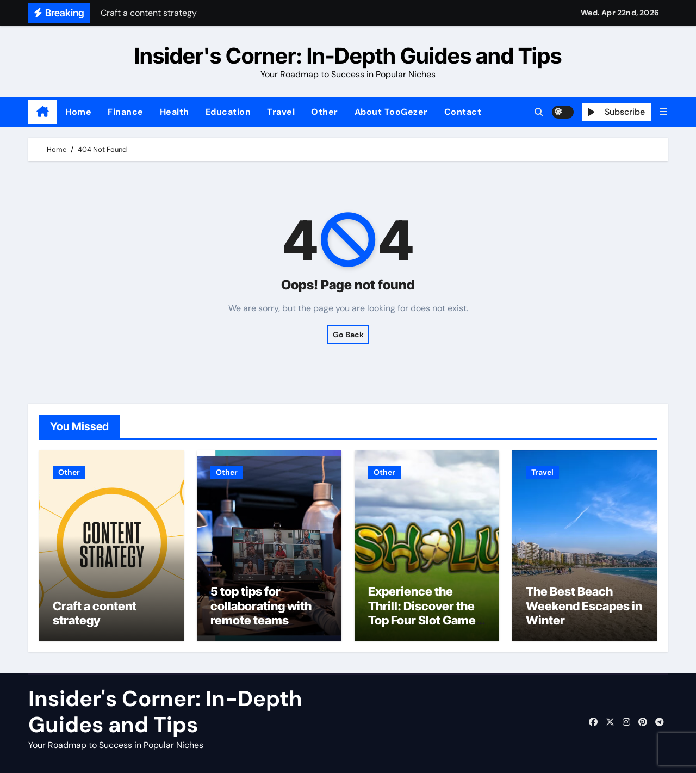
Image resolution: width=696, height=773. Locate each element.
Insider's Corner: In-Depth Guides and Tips (348, 55)
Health (174, 112)
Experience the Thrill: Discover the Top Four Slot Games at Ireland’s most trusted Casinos (425, 620)
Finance (126, 112)
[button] (663, 112)
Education (228, 112)
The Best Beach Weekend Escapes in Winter (584, 605)
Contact (463, 112)
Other (324, 112)
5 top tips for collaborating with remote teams (261, 605)
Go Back (348, 334)
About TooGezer (391, 112)
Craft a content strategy (94, 613)
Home (78, 112)
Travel (281, 112)
